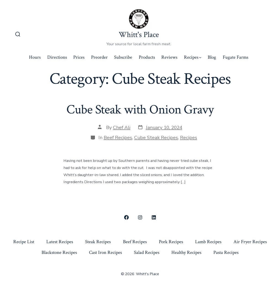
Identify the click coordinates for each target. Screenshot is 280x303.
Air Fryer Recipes (250, 242)
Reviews (169, 57)
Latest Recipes (59, 242)
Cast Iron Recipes (105, 252)
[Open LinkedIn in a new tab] (153, 217)
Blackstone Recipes (59, 252)
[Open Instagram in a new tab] (140, 217)
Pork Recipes (171, 242)
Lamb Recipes (208, 242)
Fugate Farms (235, 57)
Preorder (99, 57)
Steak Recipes (98, 242)
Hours (35, 57)
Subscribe (123, 57)
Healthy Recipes (186, 252)
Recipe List (23, 242)
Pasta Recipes (225, 252)
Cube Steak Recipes (156, 137)
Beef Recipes (118, 137)
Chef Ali (121, 127)
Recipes (192, 57)
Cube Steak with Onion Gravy (139, 109)
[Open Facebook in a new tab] (126, 217)
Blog (212, 57)
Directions (57, 57)
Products (147, 57)
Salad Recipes (146, 252)
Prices (78, 57)
